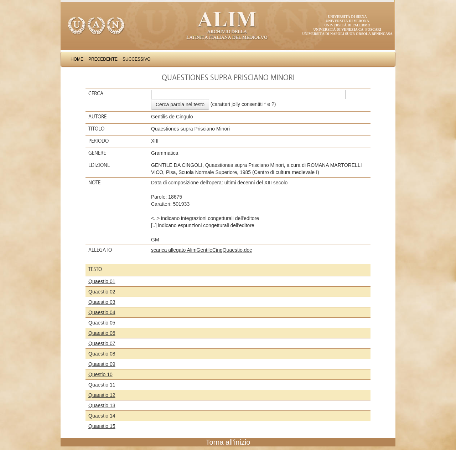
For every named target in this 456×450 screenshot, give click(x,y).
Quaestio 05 (101, 323)
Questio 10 (100, 374)
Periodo (98, 140)
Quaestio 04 (101, 312)
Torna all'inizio (228, 442)
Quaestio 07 (101, 343)
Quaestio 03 (101, 302)
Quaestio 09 (101, 364)
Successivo (137, 59)
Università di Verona (347, 21)
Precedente (103, 59)
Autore (97, 116)
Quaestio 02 (101, 292)
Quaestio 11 (101, 385)
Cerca (95, 93)
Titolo (96, 128)
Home (77, 59)
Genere (97, 152)
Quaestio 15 (101, 426)
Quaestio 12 (101, 395)
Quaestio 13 (101, 405)
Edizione (99, 165)
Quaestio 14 (101, 416)
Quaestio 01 (101, 281)
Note (94, 182)
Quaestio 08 (101, 354)
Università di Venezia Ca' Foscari (348, 29)
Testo (95, 269)
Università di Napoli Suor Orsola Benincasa (347, 34)
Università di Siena (347, 17)
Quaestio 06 (101, 333)
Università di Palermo (347, 25)
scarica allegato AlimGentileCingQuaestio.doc (201, 250)
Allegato (100, 249)
